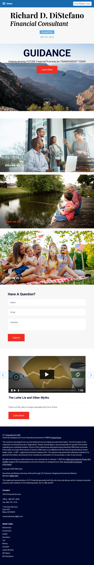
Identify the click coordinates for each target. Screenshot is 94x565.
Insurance (6, 537)
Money (5, 544)
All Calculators (7, 556)
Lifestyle (5, 547)
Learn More (47, 69)
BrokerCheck (56, 438)
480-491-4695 (47, 37)
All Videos (6, 553)
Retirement (6, 528)
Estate (4, 534)
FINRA (11, 476)
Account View (47, 32)
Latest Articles (8, 550)
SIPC (16, 476)
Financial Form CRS (13, 435)
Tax (3, 540)
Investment (6, 531)
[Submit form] (16, 337)
